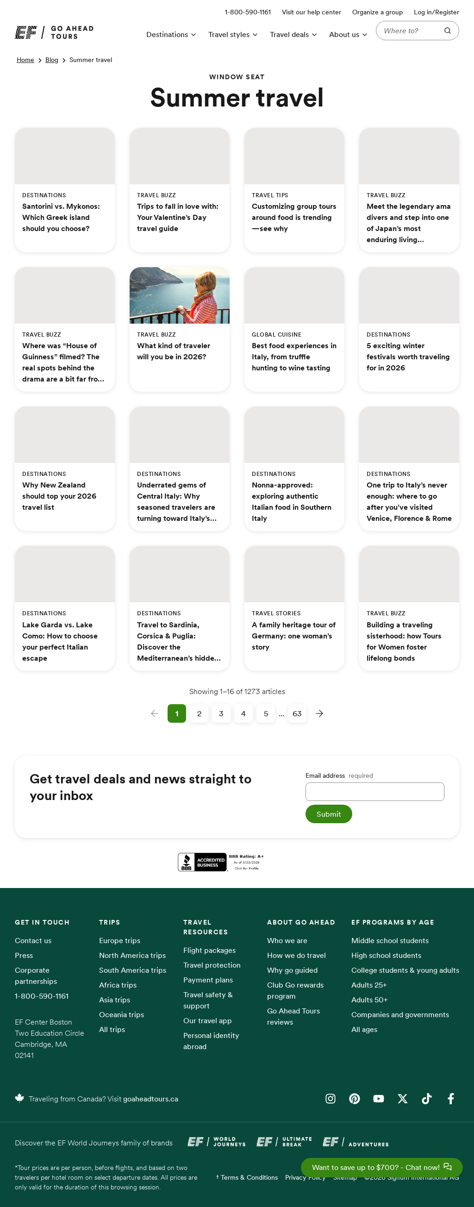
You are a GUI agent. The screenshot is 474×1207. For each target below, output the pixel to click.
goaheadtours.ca (150, 1099)
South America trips (132, 970)
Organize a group (377, 12)
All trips (112, 1029)
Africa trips (118, 985)
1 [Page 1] (176, 713)
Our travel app (207, 1020)
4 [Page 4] (243, 713)
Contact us (33, 940)
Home (25, 59)
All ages (364, 1029)
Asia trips (114, 999)
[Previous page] (154, 713)
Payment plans (208, 980)
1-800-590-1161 (42, 996)
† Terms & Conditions (247, 1177)
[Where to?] (405, 30)
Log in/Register (436, 12)
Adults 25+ (369, 985)
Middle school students (390, 940)
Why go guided (292, 970)
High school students (386, 955)
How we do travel (296, 955)
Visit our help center (311, 12)
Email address (339, 775)
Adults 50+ (369, 999)
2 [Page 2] (199, 713)
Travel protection (212, 965)
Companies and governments (400, 1014)
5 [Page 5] (266, 713)
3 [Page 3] (221, 713)
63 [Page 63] (297, 713)
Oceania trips (121, 1014)
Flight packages (209, 950)
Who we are (287, 940)
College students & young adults (405, 970)
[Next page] (319, 713)
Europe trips (119, 940)
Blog (51, 59)
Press (24, 955)
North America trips (132, 955)
